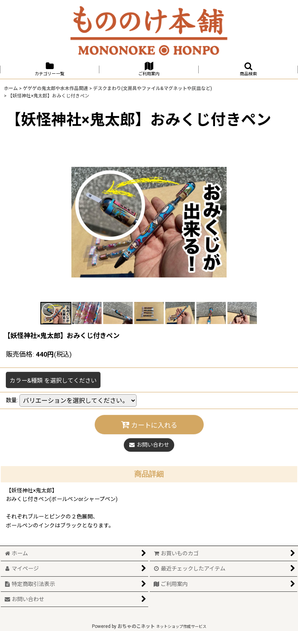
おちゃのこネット (136, 626)
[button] (248, 69)
